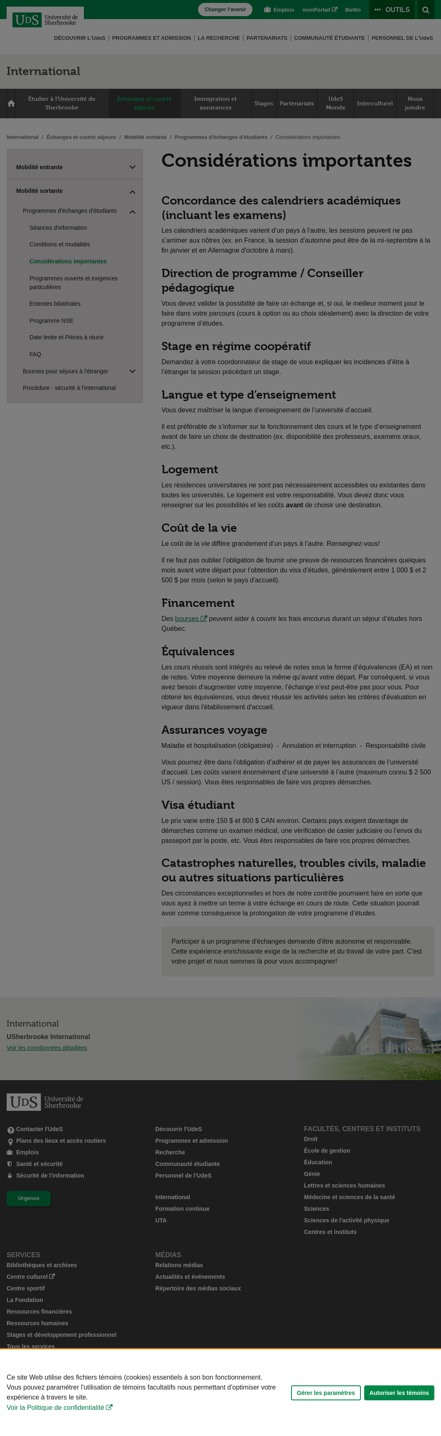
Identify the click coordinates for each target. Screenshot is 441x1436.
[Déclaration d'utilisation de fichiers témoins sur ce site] (220, 1392)
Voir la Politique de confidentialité (55, 1407)
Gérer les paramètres (326, 1393)
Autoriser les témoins (399, 1393)
